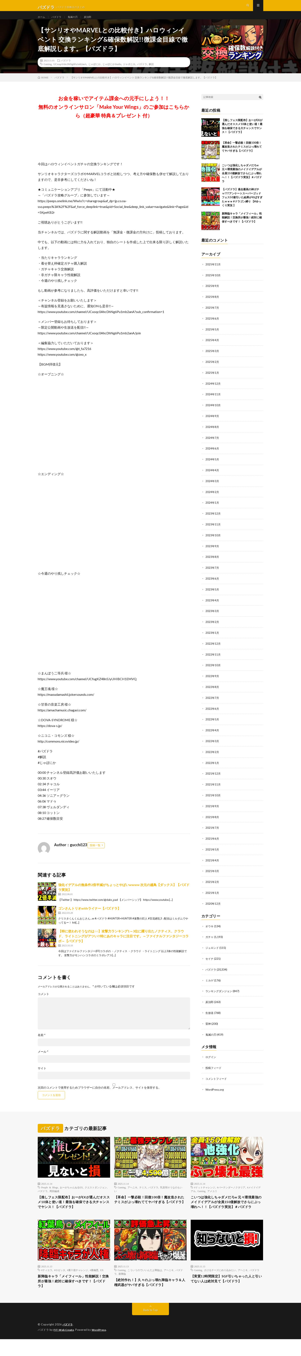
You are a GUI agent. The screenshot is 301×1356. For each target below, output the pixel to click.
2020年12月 (213, 901)
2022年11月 (213, 656)
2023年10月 (213, 538)
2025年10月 (213, 282)
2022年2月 (212, 752)
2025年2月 (212, 367)
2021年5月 (212, 848)
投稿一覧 (95, 852)
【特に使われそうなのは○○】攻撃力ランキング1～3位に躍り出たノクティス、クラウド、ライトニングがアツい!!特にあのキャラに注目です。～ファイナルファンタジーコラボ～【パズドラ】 (123, 943)
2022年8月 (212, 688)
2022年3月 (212, 741)
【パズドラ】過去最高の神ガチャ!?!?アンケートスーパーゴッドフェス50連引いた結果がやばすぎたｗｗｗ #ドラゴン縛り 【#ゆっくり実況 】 (242, 204)
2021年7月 (212, 826)
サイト (42, 1075)
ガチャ (209, 934)
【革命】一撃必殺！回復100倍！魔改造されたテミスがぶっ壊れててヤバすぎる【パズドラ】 (242, 154)
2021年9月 (212, 805)
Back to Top (150, 1327)
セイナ (209, 955)
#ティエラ (46, 1285)
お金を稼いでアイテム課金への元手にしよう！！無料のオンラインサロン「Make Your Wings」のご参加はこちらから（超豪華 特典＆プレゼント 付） (113, 114)
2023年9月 (212, 549)
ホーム (42, 20)
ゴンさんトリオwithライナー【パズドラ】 (89, 916)
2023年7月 (212, 570)
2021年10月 (213, 794)
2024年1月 (212, 506)
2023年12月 (213, 517)
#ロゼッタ (59, 1285)
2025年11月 (213, 271)
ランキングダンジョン (219, 987)
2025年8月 (212, 303)
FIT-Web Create (65, 1346)
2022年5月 (212, 720)
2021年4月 (212, 858)
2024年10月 (213, 410)
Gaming (48, 71)
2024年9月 (212, 421)
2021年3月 (212, 869)
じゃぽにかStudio (112, 71)
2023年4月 (212, 602)
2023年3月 (212, 613)
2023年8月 (212, 560)
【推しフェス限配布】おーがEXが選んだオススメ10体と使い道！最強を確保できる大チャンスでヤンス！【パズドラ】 (72, 1210)
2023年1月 (212, 634)
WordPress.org (215, 1085)
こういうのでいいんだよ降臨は (145, 1285)
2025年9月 (212, 293)
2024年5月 (212, 463)
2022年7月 (212, 698)
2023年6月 (212, 581)
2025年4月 (212, 346)
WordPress (101, 1346)
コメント (43, 1001)
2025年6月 (212, 325)
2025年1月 (212, 378)
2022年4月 (212, 730)
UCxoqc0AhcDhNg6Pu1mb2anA (70, 71)
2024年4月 (212, 474)
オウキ (209, 923)
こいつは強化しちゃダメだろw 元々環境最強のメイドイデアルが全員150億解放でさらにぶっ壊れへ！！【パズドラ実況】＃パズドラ (242, 180)
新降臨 (122, 1289)
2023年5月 (212, 592)
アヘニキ (132, 1194)
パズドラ (58, 20)
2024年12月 (213, 389)
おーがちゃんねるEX (71, 1194)
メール (43, 1059)
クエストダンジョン (96, 1194)
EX (102, 1285)
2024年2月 (212, 495)
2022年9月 (212, 677)
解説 (151, 71)
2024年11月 (213, 399)
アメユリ (212, 1198)
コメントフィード (216, 1074)
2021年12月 (213, 773)
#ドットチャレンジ (204, 1194)
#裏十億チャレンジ (77, 1285)
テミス (143, 1194)
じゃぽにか (94, 71)
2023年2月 (212, 624)
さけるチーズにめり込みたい (220, 1285)
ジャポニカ (129, 71)
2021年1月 (212, 890)
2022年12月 (213, 645)
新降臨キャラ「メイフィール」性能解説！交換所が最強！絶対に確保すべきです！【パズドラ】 (242, 224)
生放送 (209, 1009)
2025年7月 (212, 314)
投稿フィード (214, 1063)
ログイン (211, 1053)
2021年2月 (212, 880)
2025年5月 (212, 335)
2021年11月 (213, 784)
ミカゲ (209, 977)
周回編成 (54, 1198)
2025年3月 (212, 357)
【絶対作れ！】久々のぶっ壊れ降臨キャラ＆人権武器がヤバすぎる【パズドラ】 (150, 1298)
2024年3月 (212, 485)
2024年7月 (212, 442)
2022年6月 (212, 709)
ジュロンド (212, 945)
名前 (42, 1042)
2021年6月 (212, 837)
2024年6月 (212, 453)
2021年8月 (212, 816)
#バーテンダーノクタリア (231, 1194)
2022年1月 (212, 762)
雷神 (208, 1019)
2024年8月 (212, 431)
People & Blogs (49, 1194)
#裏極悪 (94, 1285)
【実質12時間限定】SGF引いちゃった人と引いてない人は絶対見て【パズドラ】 (227, 1295)
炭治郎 (92, 20)
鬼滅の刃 (76, 20)
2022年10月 (213, 666)
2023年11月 (213, 528)
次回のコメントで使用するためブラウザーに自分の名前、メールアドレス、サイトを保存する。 (99, 1095)
